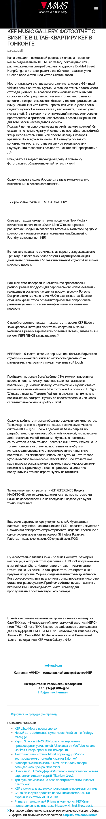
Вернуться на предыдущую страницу (34, 714)
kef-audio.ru (53, 665)
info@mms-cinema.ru (53, 692)
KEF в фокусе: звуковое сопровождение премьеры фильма (56, 788)
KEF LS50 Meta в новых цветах (36, 728)
